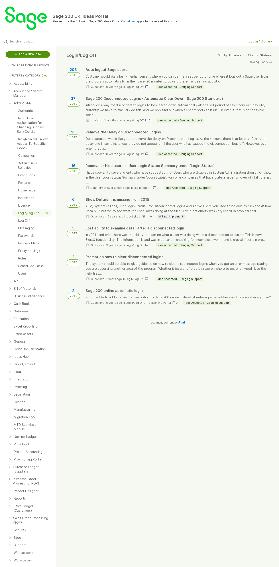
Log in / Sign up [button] (260, 41)
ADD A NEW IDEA (28, 54)
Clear (45, 75)
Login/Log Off (135, 86)
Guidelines (128, 21)
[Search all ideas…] (33, 41)
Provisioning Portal (158, 302)
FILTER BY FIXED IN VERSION (28, 64)
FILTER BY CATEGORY (23, 75)
